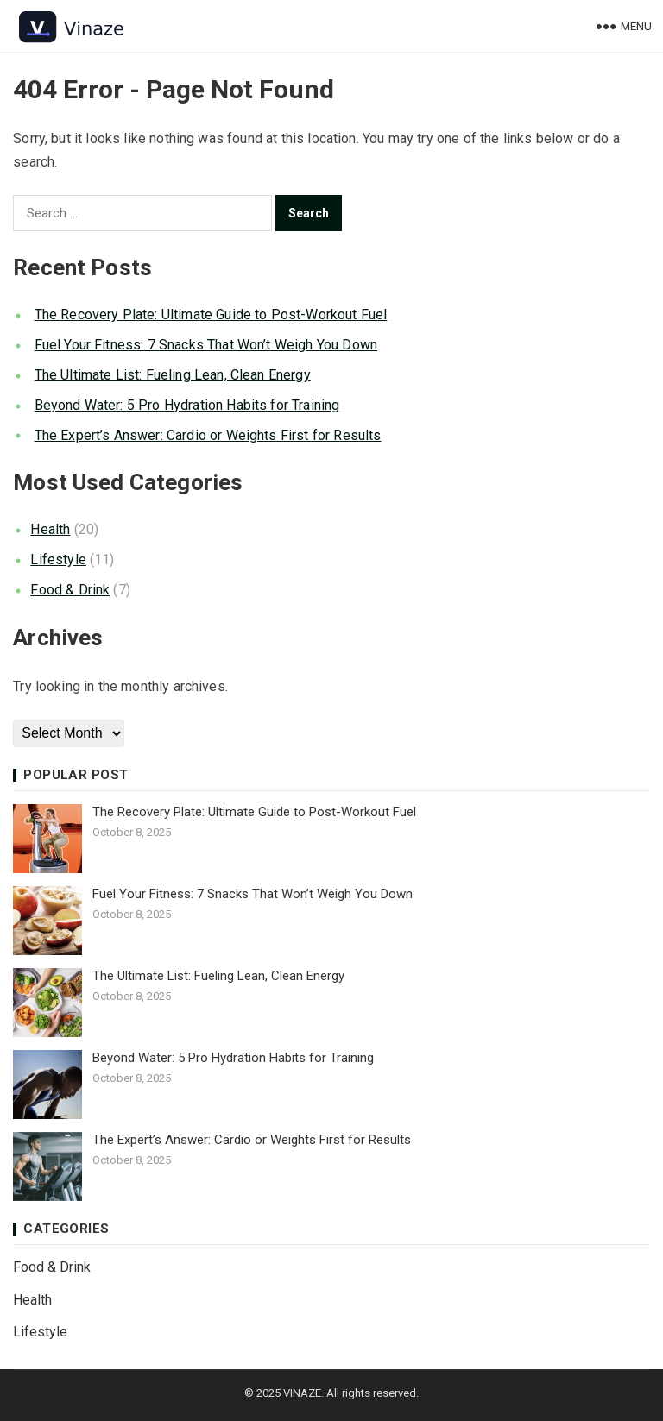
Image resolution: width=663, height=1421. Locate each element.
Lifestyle (57, 559)
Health (50, 529)
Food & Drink (70, 590)
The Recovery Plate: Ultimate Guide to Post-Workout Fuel (211, 314)
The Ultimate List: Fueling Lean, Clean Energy (173, 375)
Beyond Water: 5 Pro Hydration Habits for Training (187, 405)
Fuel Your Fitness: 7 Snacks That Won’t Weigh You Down (206, 344)
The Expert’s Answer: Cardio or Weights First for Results (208, 435)
